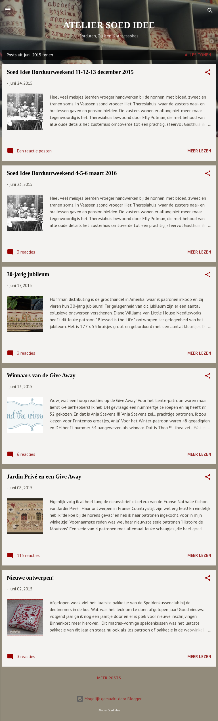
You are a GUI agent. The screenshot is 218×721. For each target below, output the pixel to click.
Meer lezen (199, 151)
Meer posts (109, 677)
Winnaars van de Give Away (41, 375)
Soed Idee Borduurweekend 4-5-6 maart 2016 (62, 173)
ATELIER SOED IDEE (109, 25)
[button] (207, 73)
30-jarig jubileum (28, 274)
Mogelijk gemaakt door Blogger (109, 698)
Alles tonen (198, 55)
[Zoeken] (210, 11)
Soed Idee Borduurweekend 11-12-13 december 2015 (70, 72)
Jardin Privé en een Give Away (44, 476)
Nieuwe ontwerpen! (30, 578)
